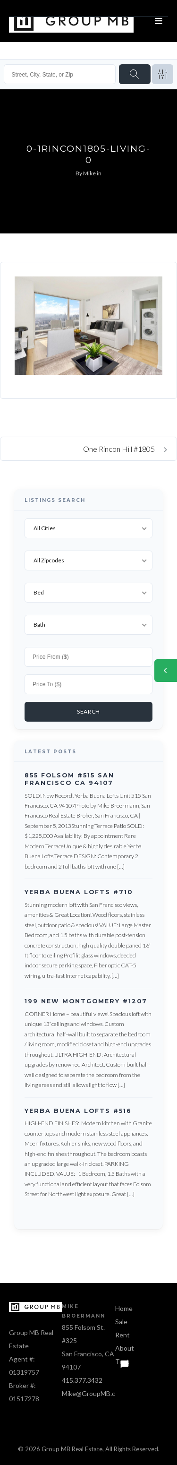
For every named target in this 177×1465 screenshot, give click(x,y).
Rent (122, 1335)
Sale (121, 1322)
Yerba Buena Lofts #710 (79, 892)
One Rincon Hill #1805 (125, 448)
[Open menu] (158, 21)
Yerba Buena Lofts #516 (78, 1110)
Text (122, 1361)
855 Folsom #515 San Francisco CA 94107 (69, 779)
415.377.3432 (82, 1380)
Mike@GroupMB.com (93, 1393)
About (124, 1348)
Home (124, 1308)
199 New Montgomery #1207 (86, 1001)
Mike (89, 173)
